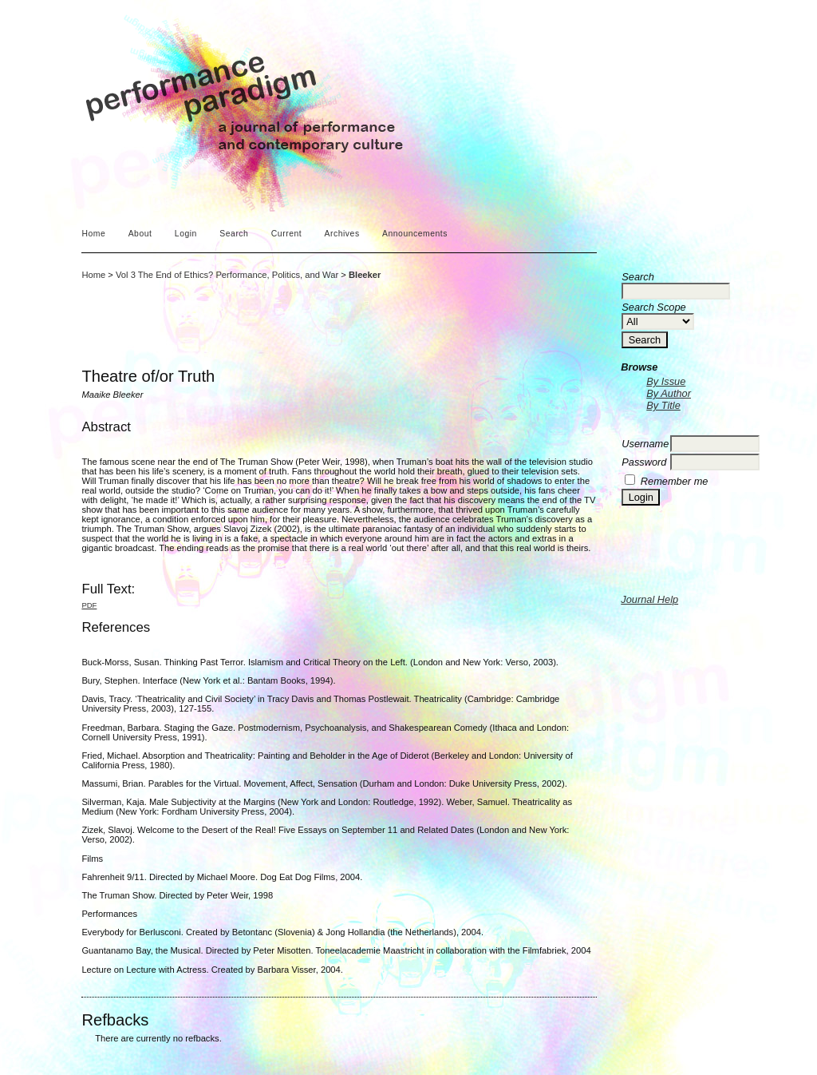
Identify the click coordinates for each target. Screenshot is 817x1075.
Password (644, 462)
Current (286, 233)
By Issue (665, 381)
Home (93, 233)
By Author (668, 393)
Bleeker (365, 275)
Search (233, 233)
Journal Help (649, 599)
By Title (663, 405)
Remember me (674, 481)
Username (645, 444)
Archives (342, 233)
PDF (89, 605)
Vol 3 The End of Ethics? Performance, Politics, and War (227, 275)
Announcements (415, 233)
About (140, 233)
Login (186, 233)
